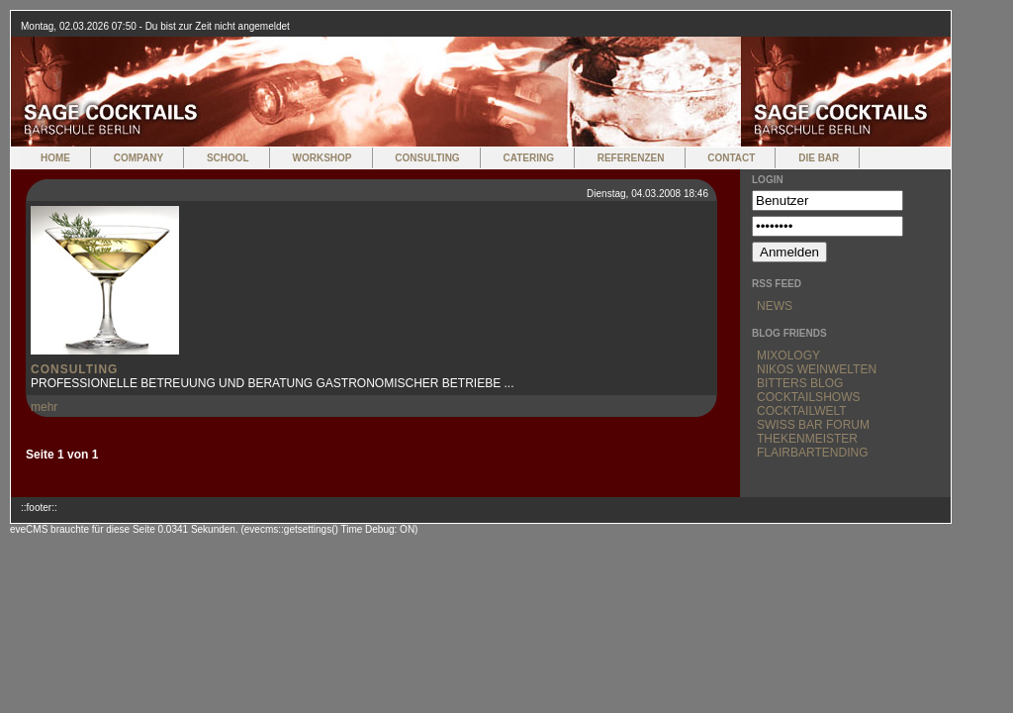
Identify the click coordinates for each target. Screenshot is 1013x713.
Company (138, 158)
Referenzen (631, 158)
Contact (731, 158)
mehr (44, 407)
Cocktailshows (808, 397)
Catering (528, 158)
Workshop (322, 158)
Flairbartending (812, 452)
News (774, 306)
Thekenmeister (807, 439)
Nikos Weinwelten (816, 369)
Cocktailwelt (802, 411)
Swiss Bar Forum (813, 425)
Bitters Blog (800, 383)
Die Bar (818, 158)
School (228, 158)
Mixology (788, 355)
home (55, 158)
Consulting (427, 158)
